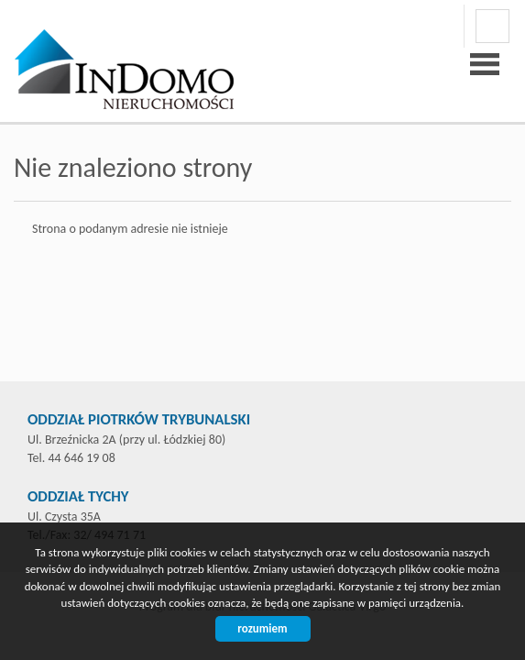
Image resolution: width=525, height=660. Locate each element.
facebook (492, 26)
